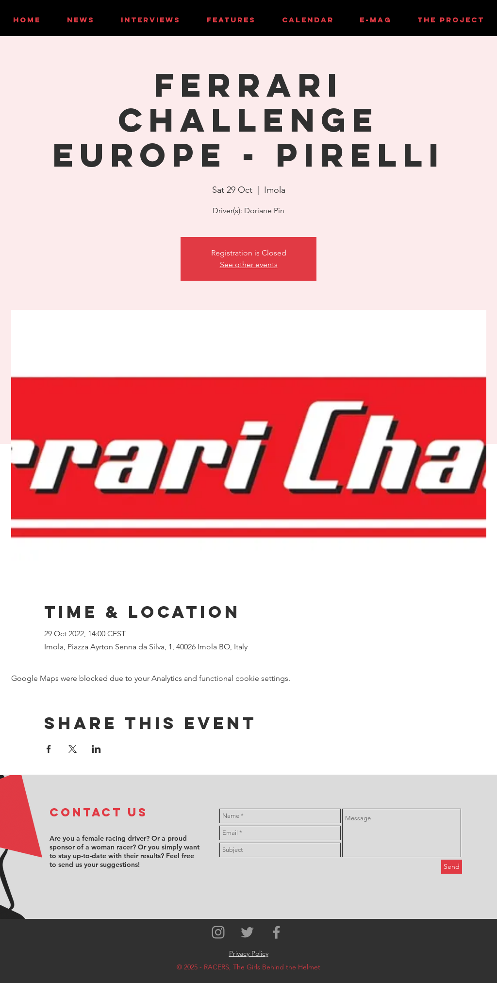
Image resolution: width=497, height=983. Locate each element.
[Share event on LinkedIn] (96, 749)
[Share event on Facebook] (48, 749)
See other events (249, 264)
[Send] (451, 867)
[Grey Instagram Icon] (218, 932)
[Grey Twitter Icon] (247, 932)
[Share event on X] (72, 749)
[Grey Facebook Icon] (276, 932)
